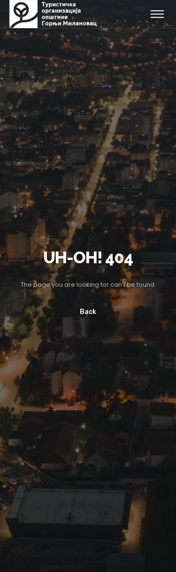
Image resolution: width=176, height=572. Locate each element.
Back (88, 312)
